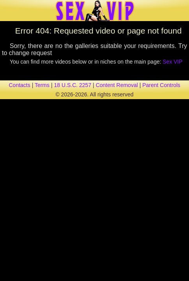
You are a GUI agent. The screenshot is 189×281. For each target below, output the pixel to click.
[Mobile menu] (7, 10)
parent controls (161, 85)
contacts (19, 85)
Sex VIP (173, 62)
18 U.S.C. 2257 (72, 85)
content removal (117, 85)
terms (42, 85)
